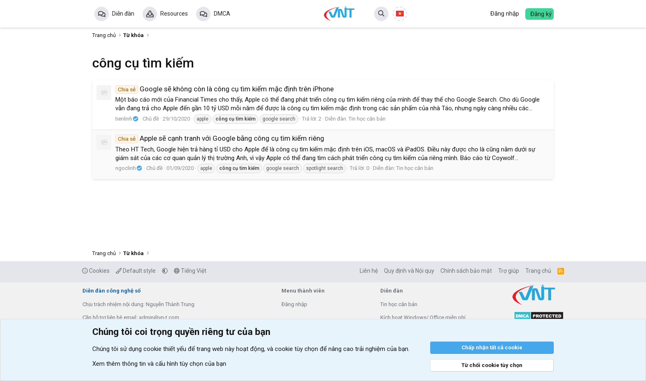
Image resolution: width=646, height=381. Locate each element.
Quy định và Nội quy (409, 270)
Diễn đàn (123, 13)
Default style (136, 270)
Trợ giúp (508, 270)
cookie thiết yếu (164, 349)
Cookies (96, 270)
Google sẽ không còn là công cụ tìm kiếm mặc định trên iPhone (224, 89)
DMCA (222, 13)
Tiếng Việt (190, 270)
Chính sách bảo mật (466, 270)
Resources (174, 13)
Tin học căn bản (367, 119)
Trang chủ (538, 270)
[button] (164, 271)
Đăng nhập (294, 304)
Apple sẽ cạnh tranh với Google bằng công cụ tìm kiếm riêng (219, 138)
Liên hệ (369, 270)
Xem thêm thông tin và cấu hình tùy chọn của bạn (159, 363)
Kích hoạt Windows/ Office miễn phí (423, 317)
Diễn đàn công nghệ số (111, 291)
